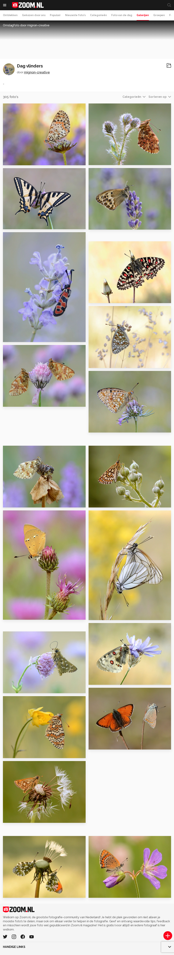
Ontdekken (10, 15)
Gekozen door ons (33, 15)
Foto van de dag (121, 15)
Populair (55, 15)
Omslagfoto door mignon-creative (26, 25)
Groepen (159, 15)
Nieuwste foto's (75, 15)
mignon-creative (37, 72)
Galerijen (143, 15)
